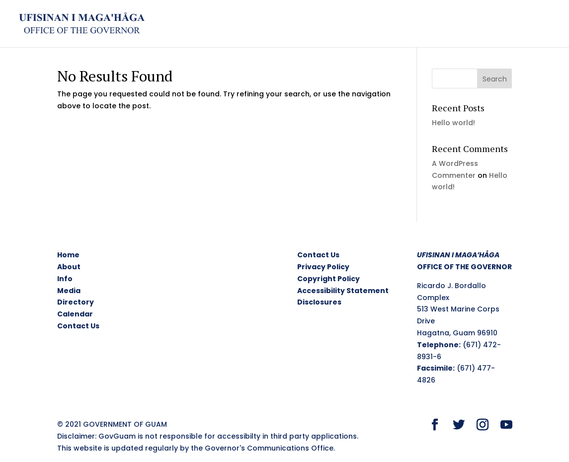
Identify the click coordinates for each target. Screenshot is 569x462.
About (69, 267)
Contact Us (78, 326)
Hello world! (453, 123)
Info (65, 279)
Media (69, 291)
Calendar (75, 314)
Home (68, 255)
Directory (75, 302)
